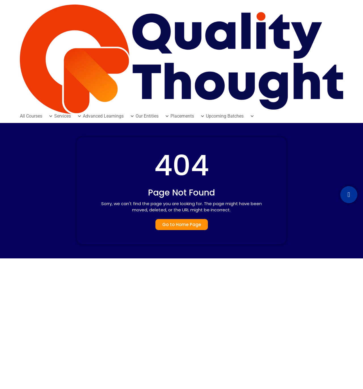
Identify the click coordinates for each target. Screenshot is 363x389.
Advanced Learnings (103, 116)
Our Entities (147, 116)
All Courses (31, 116)
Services (62, 116)
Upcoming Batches (225, 116)
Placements (182, 116)
